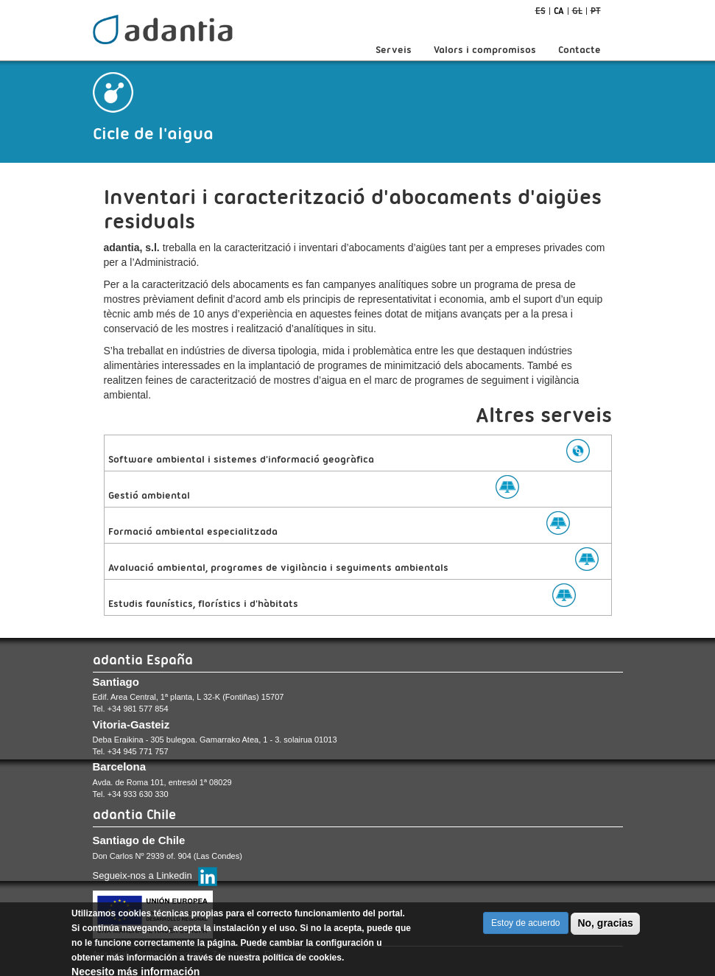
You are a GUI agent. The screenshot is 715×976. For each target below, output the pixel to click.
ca (559, 10)
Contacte (579, 49)
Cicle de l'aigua (153, 133)
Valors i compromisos (485, 49)
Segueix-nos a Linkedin (142, 875)
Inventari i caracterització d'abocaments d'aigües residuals (353, 209)
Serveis (394, 49)
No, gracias (605, 924)
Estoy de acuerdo (525, 924)
